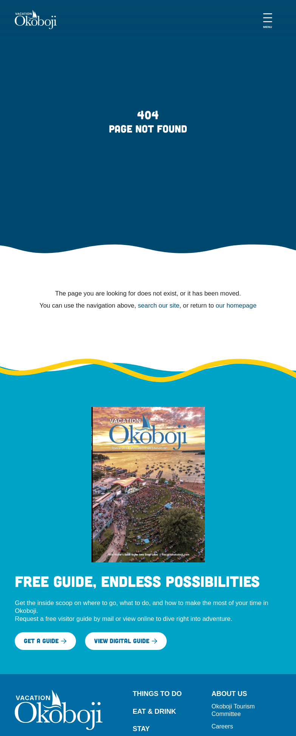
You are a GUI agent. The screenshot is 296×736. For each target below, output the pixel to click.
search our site (159, 305)
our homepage (235, 305)
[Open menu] (267, 19)
